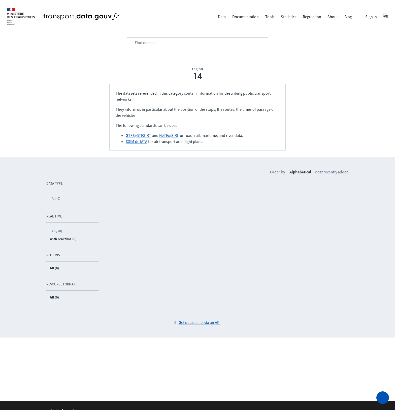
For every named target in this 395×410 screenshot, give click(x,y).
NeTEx (164, 135)
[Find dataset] (197, 42)
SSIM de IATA (136, 141)
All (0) (56, 198)
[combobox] (197, 42)
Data (222, 16)
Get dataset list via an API (199, 322)
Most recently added (331, 171)
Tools (270, 16)
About (332, 16)
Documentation (245, 16)
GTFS (130, 135)
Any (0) (57, 231)
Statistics (288, 16)
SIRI (174, 135)
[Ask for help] (382, 397)
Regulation (312, 16)
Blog (348, 16)
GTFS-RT (143, 135)
